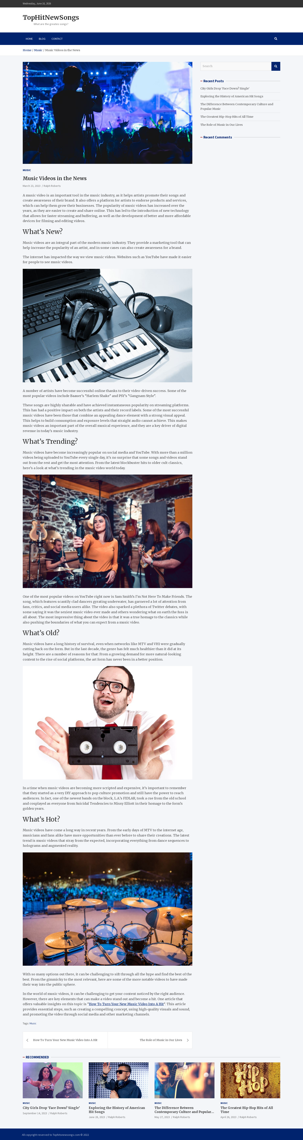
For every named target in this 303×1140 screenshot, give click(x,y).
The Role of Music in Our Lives (161, 1040)
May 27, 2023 (162, 1117)
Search (275, 66)
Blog (42, 39)
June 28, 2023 (97, 1117)
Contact (57, 39)
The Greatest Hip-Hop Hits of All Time (226, 116)
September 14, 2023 (35, 1113)
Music (27, 170)
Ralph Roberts (52, 186)
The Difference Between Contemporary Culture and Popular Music (183, 1112)
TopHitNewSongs (51, 18)
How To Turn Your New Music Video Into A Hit (126, 1004)
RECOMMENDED (37, 1057)
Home (29, 39)
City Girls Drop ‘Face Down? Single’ (224, 88)
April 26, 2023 (228, 1117)
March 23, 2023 (31, 186)
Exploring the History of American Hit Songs (231, 96)
